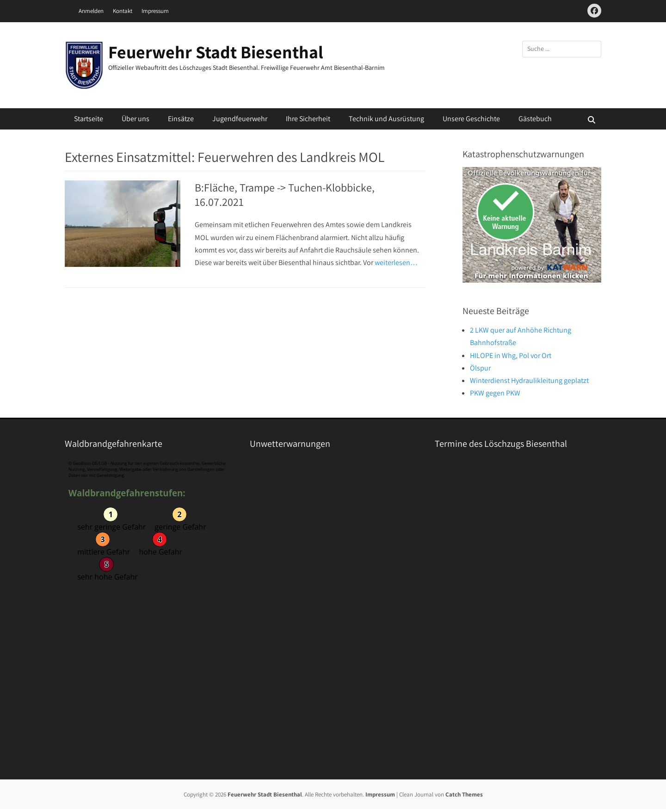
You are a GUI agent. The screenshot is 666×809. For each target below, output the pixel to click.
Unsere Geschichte (471, 119)
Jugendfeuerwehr (239, 119)
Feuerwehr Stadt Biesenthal (215, 51)
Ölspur (480, 368)
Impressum (155, 11)
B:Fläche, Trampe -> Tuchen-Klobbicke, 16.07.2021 (285, 194)
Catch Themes (464, 794)
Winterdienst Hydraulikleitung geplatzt (529, 380)
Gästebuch (535, 119)
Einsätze (181, 119)
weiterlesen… (396, 262)
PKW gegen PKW (495, 393)
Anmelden (91, 11)
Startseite (88, 119)
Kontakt (122, 11)
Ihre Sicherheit (308, 119)
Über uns (135, 119)
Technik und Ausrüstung (386, 119)
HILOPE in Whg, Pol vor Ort (510, 355)
